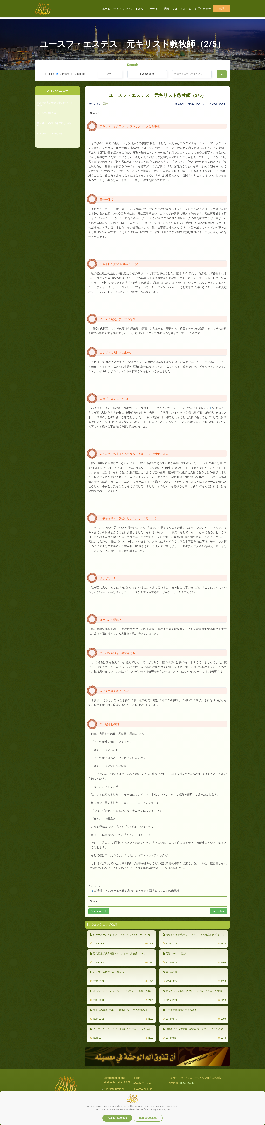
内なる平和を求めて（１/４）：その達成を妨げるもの (193, 934)
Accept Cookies (117, 1117)
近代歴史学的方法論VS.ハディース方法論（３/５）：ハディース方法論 (129, 953)
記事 (105, 103)
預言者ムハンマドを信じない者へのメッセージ (55, 124)
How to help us (143, 1089)
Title (49, 74)
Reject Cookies (148, 1117)
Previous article (99, 911)
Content (62, 74)
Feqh (137, 1077)
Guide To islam (143, 1083)
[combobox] (110, 74)
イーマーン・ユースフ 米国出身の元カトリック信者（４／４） (126, 1029)
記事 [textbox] (109, 73)
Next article (219, 911)
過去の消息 (170, 972)
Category (78, 74)
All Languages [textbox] (146, 73)
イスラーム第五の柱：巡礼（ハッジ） (112, 972)
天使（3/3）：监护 (174, 953)
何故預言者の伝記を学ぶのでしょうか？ (55, 104)
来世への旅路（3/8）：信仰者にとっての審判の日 (118, 1010)
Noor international (114, 1089)
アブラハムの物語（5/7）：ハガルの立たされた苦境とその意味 (198, 991)
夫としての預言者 (46, 113)
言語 (221, 8)
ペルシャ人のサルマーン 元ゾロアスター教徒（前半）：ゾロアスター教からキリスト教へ (140, 991)
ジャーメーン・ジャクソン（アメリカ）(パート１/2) (120, 934)
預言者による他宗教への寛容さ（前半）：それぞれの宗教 (195, 1029)
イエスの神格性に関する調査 (180, 1010)
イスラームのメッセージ (50, 133)
